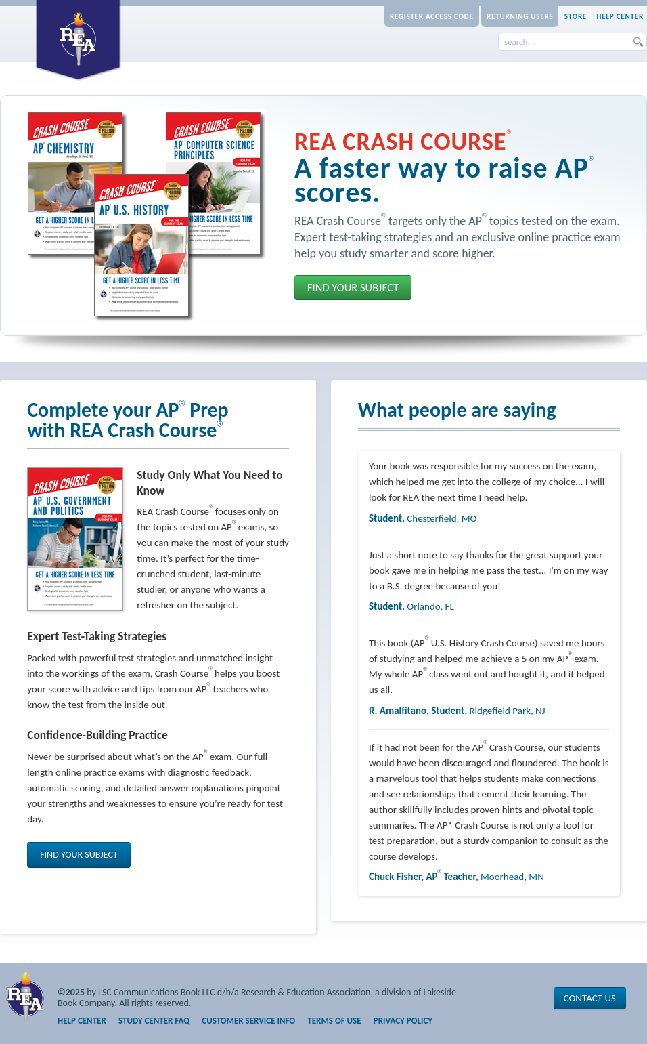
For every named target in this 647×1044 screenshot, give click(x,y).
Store (575, 16)
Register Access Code (432, 16)
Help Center (620, 16)
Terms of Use (334, 1021)
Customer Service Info (248, 1021)
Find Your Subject (353, 287)
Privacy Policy (403, 1021)
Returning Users (520, 16)
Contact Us (590, 998)
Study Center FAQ (153, 1021)
